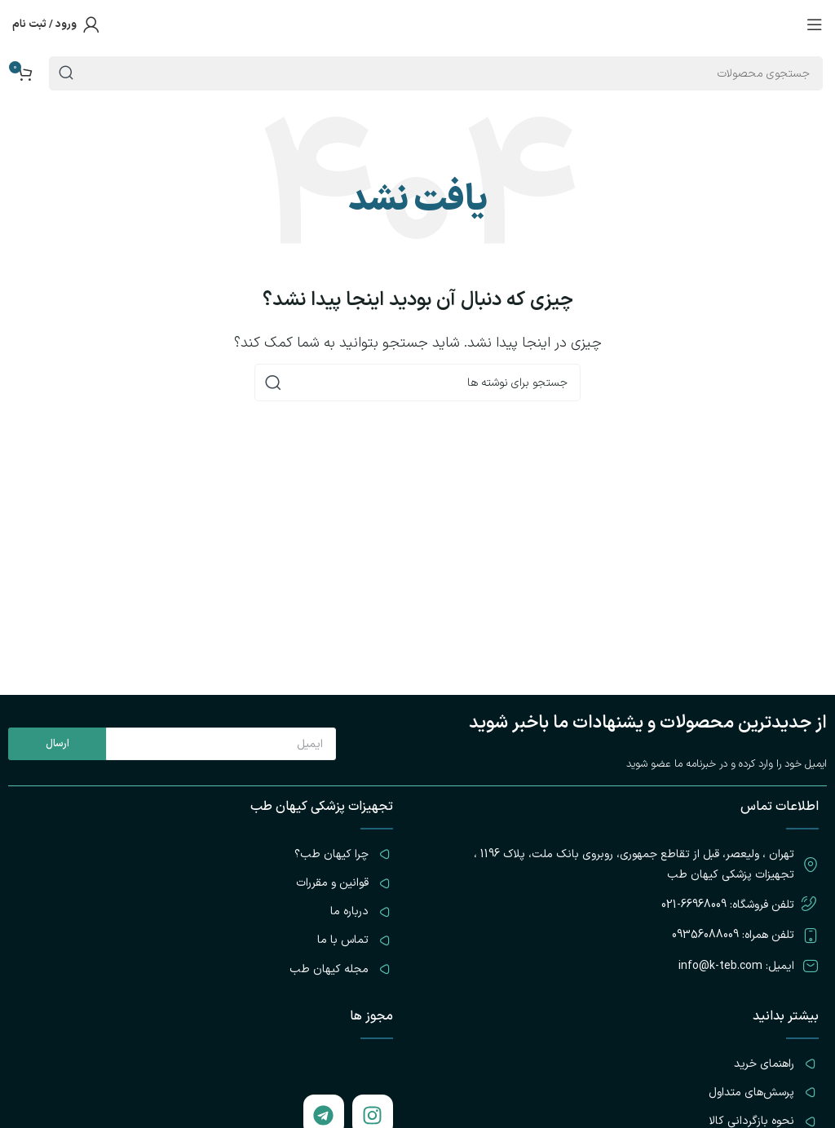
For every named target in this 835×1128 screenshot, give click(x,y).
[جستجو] (417, 382)
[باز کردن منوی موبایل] (814, 24)
